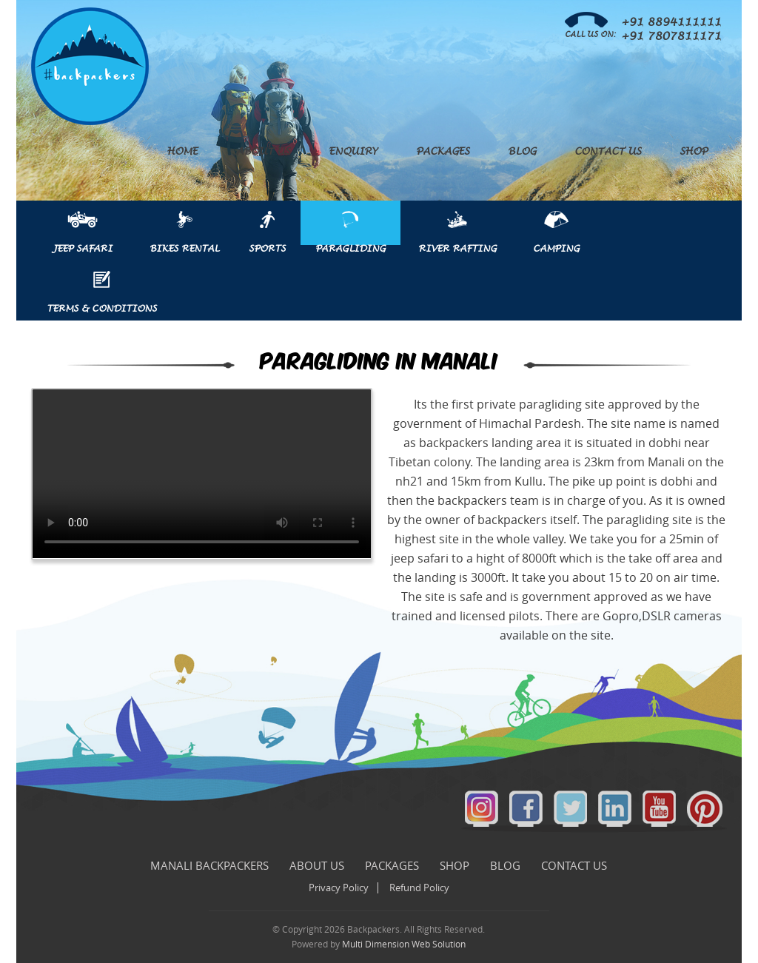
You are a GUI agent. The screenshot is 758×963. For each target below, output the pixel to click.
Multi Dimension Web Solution (404, 944)
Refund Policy (419, 887)
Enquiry (353, 152)
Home (182, 152)
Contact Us (607, 152)
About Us (263, 152)
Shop (694, 152)
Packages (442, 152)
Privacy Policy (339, 887)
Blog (522, 152)
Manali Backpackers (209, 866)
